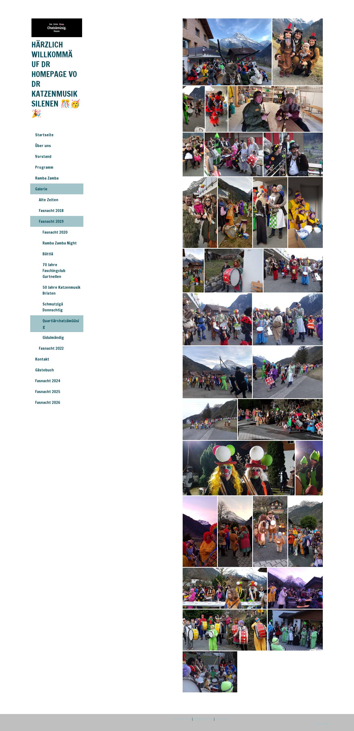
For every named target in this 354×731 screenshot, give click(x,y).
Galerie (41, 189)
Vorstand (43, 156)
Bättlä (48, 254)
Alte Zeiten (48, 199)
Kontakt (42, 359)
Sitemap (222, 719)
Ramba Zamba (47, 178)
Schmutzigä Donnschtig (53, 307)
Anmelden (323, 723)
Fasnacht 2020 (55, 232)
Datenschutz (203, 719)
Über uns (43, 145)
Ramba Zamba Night (60, 243)
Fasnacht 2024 (47, 380)
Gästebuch (44, 370)
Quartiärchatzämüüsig (61, 323)
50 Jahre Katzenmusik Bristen (61, 290)
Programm (44, 167)
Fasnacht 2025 (47, 391)
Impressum (182, 719)
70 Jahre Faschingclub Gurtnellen (54, 270)
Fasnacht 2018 (51, 210)
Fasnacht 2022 (51, 348)
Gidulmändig (53, 337)
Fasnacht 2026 (47, 402)
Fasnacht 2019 (51, 221)
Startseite (44, 134)
